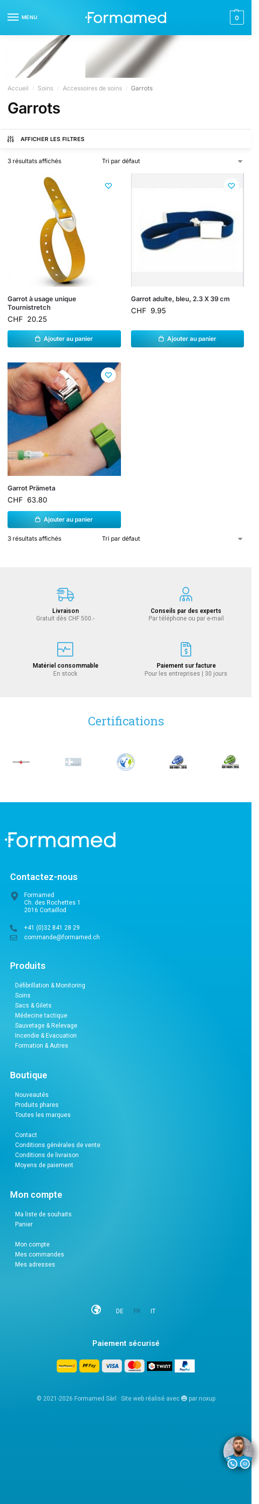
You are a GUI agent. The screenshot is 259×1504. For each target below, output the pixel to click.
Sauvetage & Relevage (46, 1025)
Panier (24, 1224)
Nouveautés (32, 1094)
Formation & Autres (41, 1045)
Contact (26, 1135)
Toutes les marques (43, 1114)
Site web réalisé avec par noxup (168, 1399)
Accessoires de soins (92, 88)
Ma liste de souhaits (43, 1214)
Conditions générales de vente (57, 1145)
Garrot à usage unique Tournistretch (42, 303)
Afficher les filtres (45, 139)
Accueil (18, 88)
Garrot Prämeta (31, 488)
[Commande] (173, 161)
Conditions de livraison (47, 1155)
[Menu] (23, 17)
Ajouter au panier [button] (68, 338)
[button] (235, 18)
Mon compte (32, 1244)
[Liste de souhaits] (108, 185)
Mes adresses (35, 1264)
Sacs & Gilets (33, 1005)
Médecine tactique (41, 1015)
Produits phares (37, 1104)
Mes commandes (39, 1254)
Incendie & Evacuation (46, 1035)
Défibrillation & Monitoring (50, 985)
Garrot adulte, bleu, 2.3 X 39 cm (180, 299)
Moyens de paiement (44, 1165)
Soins (45, 88)
